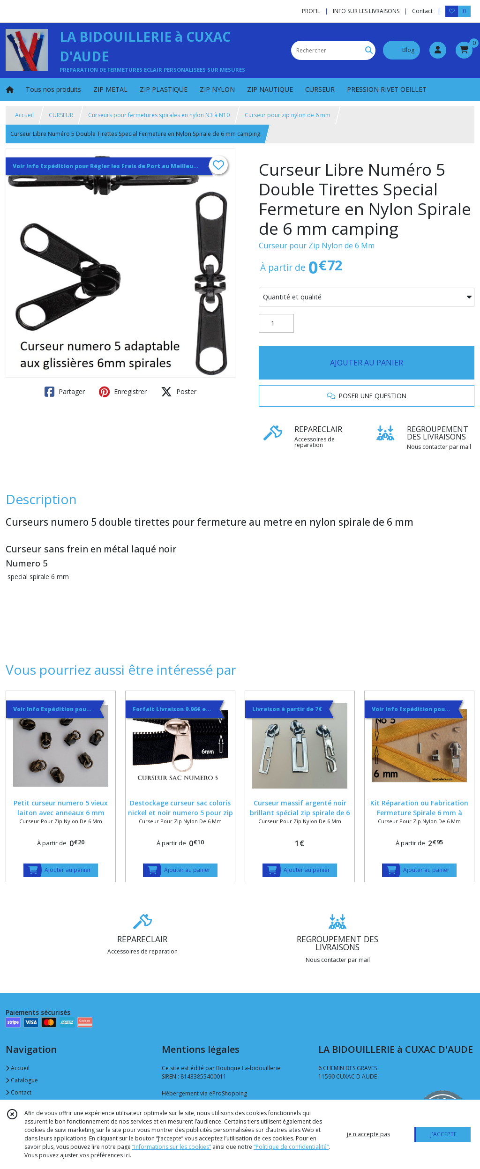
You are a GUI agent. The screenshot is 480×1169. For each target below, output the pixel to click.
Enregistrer (123, 391)
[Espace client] (438, 50)
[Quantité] (276, 323)
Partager (65, 391)
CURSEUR (61, 115)
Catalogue (22, 1080)
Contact (422, 11)
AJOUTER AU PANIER (366, 362)
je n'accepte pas (368, 1134)
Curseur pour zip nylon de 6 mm (287, 115)
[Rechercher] (369, 50)
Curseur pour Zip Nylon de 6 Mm (317, 245)
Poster (178, 391)
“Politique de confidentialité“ (291, 1147)
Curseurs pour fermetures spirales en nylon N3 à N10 (159, 115)
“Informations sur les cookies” (171, 1147)
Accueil (24, 115)
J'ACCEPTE (443, 1134)
